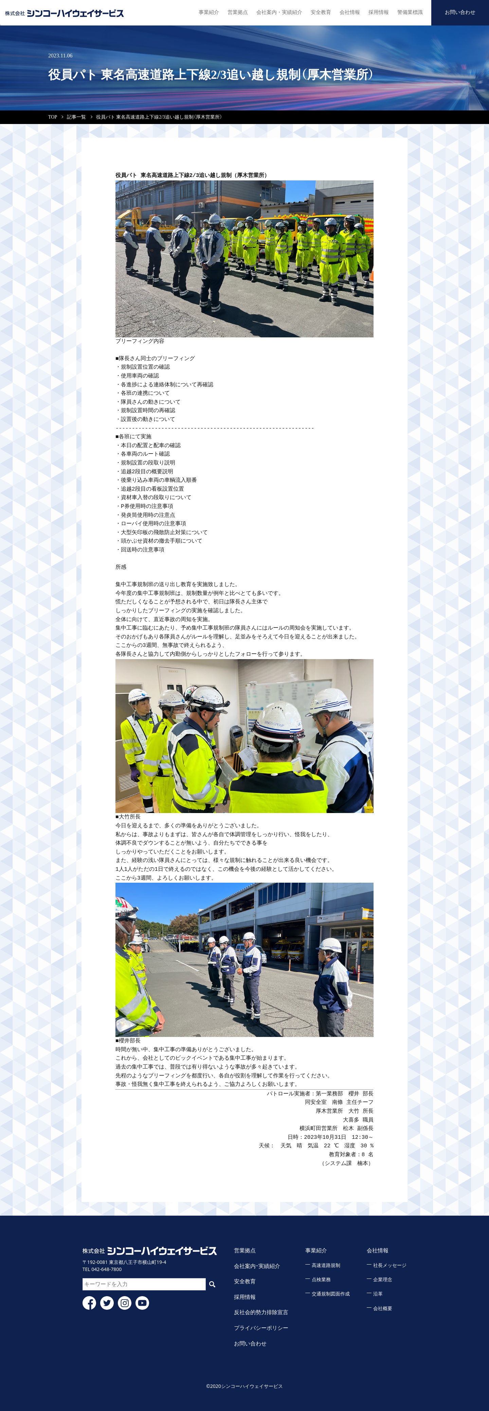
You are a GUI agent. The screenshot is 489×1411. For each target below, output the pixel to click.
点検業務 (321, 1279)
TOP (52, 117)
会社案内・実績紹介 (273, 12)
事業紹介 (201, 12)
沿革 (378, 1294)
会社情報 (346, 12)
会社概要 (382, 1308)
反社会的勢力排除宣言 (261, 1312)
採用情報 (376, 12)
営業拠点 (231, 12)
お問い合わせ (460, 12)
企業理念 (382, 1279)
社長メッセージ (389, 1265)
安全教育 (316, 12)
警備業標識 (409, 12)
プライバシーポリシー (261, 1328)
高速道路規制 (326, 1265)
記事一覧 (76, 117)
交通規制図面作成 (331, 1294)
